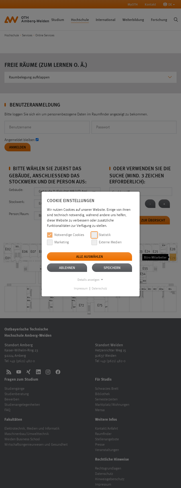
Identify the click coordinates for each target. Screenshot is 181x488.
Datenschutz (99, 288)
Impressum (81, 288)
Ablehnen (67, 267)
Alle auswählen (89, 256)
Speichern (112, 267)
